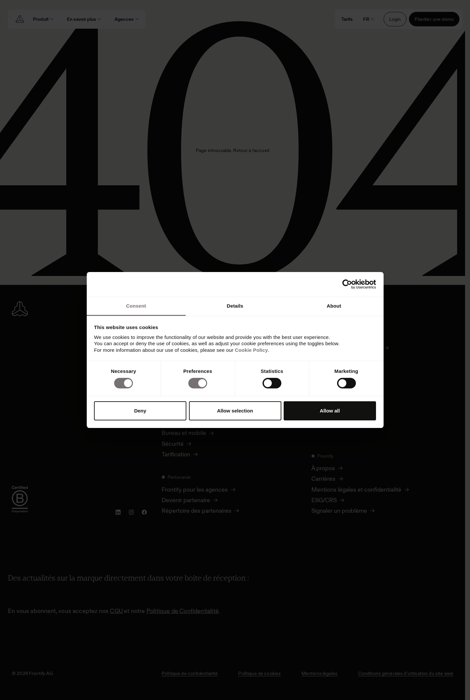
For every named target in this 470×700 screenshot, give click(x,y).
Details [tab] (235, 306)
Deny (140, 410)
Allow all (330, 410)
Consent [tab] (136, 306)
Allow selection (235, 410)
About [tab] (334, 306)
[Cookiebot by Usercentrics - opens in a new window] (347, 284)
